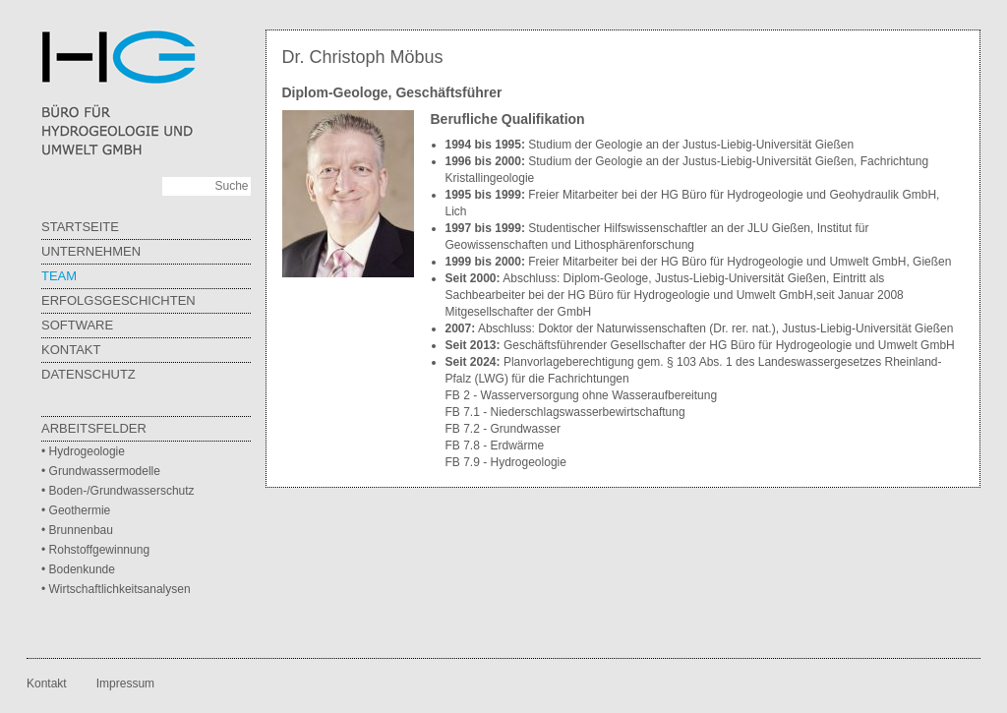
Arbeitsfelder (94, 428)
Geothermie (80, 510)
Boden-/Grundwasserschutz (122, 491)
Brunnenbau (81, 530)
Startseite (80, 226)
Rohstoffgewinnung (99, 550)
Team (59, 275)
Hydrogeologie (87, 451)
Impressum (125, 683)
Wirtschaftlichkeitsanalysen (120, 589)
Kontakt (70, 349)
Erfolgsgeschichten (118, 300)
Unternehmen (91, 251)
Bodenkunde (82, 569)
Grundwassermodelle (104, 471)
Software (77, 325)
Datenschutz (88, 374)
